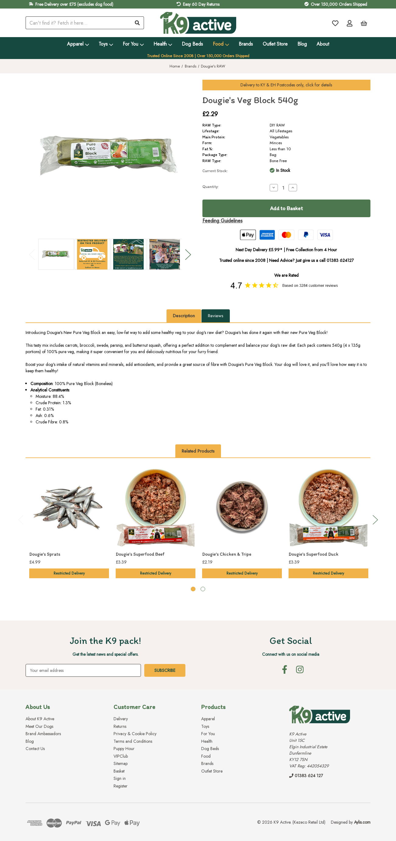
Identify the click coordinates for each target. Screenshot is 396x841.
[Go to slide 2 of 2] (203, 589)
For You (133, 43)
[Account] (349, 23)
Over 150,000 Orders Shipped (339, 4)
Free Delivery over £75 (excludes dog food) (74, 4)
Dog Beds (192, 43)
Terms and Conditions (133, 741)
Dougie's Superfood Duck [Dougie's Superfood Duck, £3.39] (313, 554)
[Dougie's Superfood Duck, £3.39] (328, 508)
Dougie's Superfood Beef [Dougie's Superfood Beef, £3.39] (140, 554)
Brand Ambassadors (43, 734)
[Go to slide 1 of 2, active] (193, 589)
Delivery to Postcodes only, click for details (286, 85)
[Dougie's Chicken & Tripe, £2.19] (242, 508)
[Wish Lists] (335, 23)
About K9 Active (40, 719)
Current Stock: (215, 171)
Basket (119, 771)
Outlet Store (275, 43)
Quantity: (210, 186)
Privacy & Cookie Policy (135, 734)
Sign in (120, 778)
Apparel (78, 43)
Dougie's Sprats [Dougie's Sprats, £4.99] (44, 554)
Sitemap (121, 763)
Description (184, 315)
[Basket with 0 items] (363, 23)
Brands (246, 43)
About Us (38, 707)
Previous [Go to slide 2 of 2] (32, 254)
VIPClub (121, 756)
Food (221, 43)
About (323, 43)
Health (162, 43)
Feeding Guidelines (222, 220)
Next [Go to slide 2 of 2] (188, 254)
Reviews (215, 315)
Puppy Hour (124, 748)
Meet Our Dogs (39, 726)
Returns (120, 726)
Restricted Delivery (69, 573)
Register (121, 786)
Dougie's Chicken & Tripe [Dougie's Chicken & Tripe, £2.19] (226, 554)
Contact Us (35, 748)
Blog (302, 43)
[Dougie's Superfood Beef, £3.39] (155, 508)
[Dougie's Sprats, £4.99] (69, 508)
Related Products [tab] (198, 451)
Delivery (121, 719)
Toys (106, 43)
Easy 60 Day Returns (201, 4)
